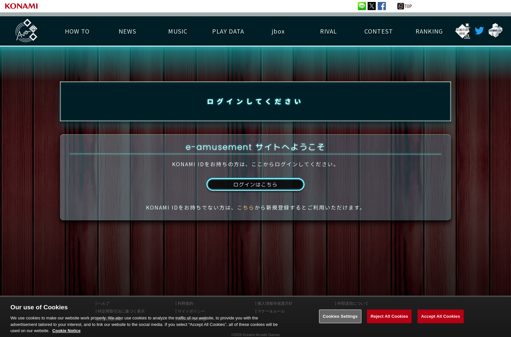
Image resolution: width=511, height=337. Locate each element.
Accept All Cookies (440, 322)
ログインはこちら (255, 186)
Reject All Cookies (389, 322)
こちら (246, 209)
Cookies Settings (340, 322)
